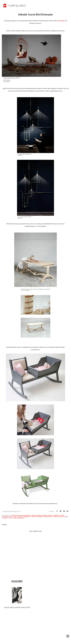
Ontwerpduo (61, 20)
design (38, 515)
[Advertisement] (17, 628)
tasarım (4, 518)
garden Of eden (58, 515)
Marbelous (27, 516)
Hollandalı (5, 516)
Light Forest (18, 516)
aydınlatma (15, 515)
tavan (10, 518)
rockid (65, 516)
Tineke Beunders (19, 518)
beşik (33, 515)
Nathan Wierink (37, 516)
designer (44, 515)
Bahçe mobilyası (25, 515)
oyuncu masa (57, 516)
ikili (11, 516)
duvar (50, 515)
